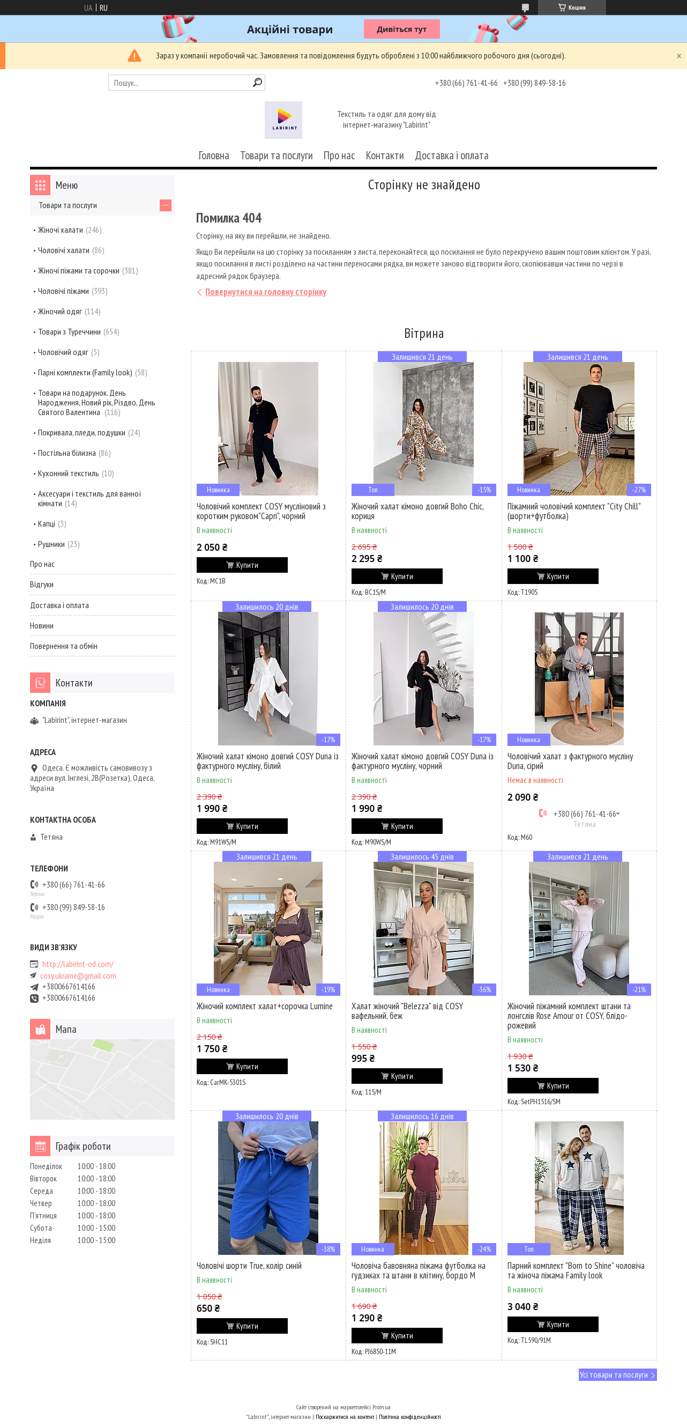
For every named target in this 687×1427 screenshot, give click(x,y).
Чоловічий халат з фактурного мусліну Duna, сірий (570, 761)
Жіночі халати (60, 229)
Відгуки (42, 584)
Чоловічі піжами (63, 290)
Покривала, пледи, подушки (81, 432)
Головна (214, 155)
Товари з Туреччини (69, 331)
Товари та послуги (276, 155)
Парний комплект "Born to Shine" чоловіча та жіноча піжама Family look (576, 1270)
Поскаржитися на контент (345, 1417)
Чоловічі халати (63, 250)
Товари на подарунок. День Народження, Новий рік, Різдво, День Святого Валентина (96, 402)
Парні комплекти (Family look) (85, 372)
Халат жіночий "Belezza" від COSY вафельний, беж (407, 1011)
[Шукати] (257, 82)
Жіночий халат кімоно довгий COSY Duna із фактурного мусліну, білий (268, 761)
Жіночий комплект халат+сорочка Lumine (265, 1006)
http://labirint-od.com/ (78, 964)
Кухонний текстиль (68, 473)
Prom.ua (381, 1407)
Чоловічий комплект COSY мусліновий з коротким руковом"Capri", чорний (261, 511)
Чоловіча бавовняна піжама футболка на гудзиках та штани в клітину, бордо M (419, 1270)
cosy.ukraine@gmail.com (78, 976)
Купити (247, 565)
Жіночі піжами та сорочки (79, 270)
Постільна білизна (67, 452)
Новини (42, 625)
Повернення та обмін (64, 645)
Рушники (51, 543)
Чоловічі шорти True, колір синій (249, 1265)
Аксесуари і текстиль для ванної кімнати (89, 498)
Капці (46, 523)
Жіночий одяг (60, 311)
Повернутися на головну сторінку (265, 292)
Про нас (339, 155)
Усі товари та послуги (614, 1374)
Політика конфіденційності (410, 1417)
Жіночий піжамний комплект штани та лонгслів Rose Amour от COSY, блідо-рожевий (569, 1015)
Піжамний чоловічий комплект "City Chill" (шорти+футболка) (573, 511)
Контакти (385, 155)
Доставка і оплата (452, 155)
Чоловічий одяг (63, 351)
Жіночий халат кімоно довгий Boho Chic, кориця (417, 511)
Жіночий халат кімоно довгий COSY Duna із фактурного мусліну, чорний (423, 761)
